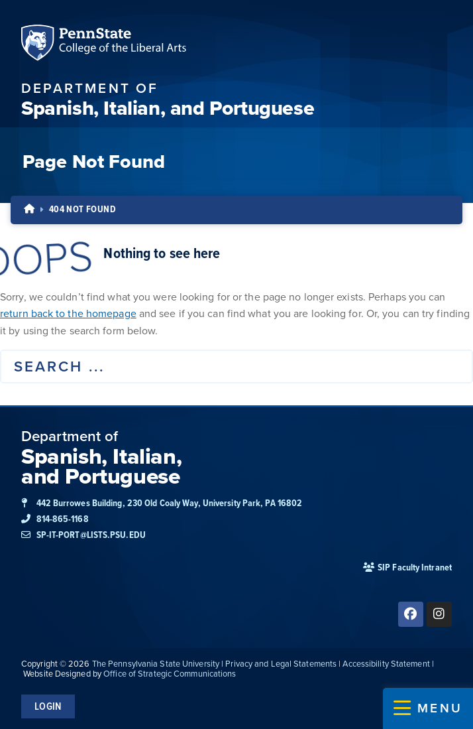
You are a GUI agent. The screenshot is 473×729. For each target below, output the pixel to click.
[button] (428, 708)
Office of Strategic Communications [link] (169, 673)
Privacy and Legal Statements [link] (281, 663)
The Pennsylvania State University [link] (155, 663)
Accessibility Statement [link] (385, 663)
